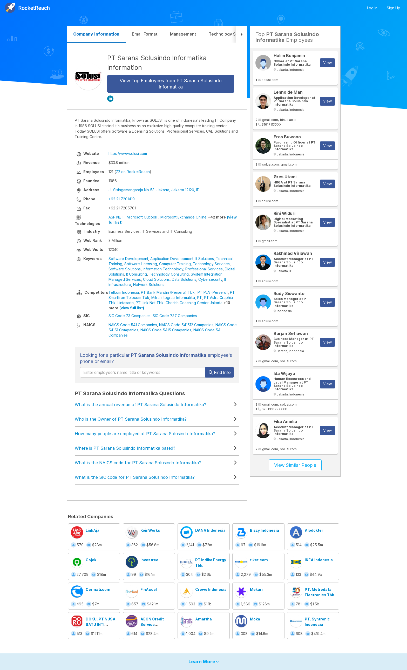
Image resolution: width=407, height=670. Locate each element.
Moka (255, 619)
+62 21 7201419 (121, 199)
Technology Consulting (169, 274)
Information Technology (163, 269)
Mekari (256, 589)
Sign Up (393, 8)
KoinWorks (150, 530)
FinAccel (148, 589)
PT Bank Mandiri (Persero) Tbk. (168, 292)
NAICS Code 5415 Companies (165, 330)
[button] (241, 34)
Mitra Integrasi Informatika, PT (176, 297)
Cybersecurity (210, 279)
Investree (149, 560)
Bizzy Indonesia (264, 530)
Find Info (220, 372)
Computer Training (175, 264)
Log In (372, 8)
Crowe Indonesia (211, 589)
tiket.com (259, 560)
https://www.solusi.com (127, 153)
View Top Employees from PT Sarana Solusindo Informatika (171, 84)
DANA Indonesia (210, 530)
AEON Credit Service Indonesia (152, 624)
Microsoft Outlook (142, 217)
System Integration (206, 274)
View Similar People (295, 465)
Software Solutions (124, 269)
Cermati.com (98, 589)
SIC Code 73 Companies (129, 315)
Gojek (91, 560)
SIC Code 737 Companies (175, 315)
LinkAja (92, 530)
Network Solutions (148, 284)
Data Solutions (184, 279)
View (327, 62)
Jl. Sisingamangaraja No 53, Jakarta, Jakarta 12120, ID (154, 190)
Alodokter (314, 530)
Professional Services (204, 269)
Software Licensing (140, 264)
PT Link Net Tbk (150, 302)
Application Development (171, 258)
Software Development (128, 258)
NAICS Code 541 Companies (132, 325)
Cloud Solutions (156, 279)
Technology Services (211, 264)
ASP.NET (116, 217)
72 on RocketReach (133, 171)
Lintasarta (126, 302)
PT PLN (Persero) (213, 292)
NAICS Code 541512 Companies (186, 325)
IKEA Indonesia (319, 560)
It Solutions (204, 258)
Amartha (203, 619)
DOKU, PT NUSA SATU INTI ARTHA (101, 624)
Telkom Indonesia (123, 292)
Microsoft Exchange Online (183, 217)
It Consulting (136, 274)
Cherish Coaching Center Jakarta (194, 302)
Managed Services (124, 279)
